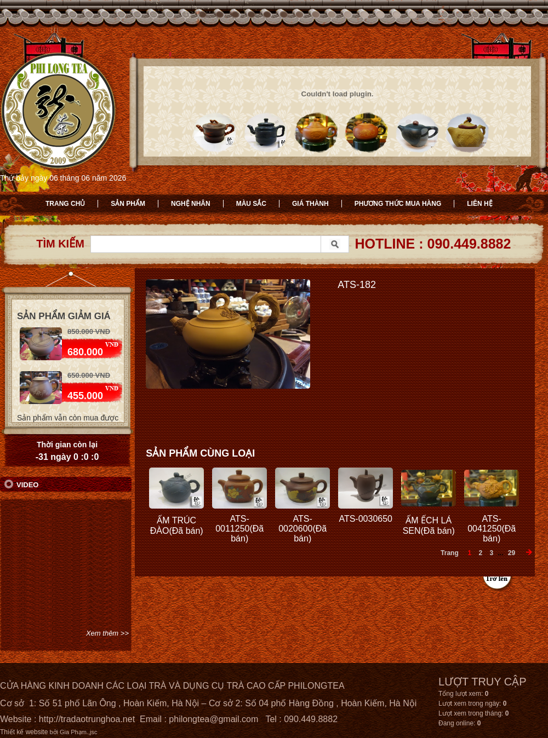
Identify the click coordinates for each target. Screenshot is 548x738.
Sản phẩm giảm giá (64, 316)
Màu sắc (251, 203)
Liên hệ (479, 203)
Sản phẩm (128, 203)
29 (511, 553)
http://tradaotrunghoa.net (87, 719)
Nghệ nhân (190, 203)
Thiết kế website (24, 732)
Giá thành (310, 203)
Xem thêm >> (107, 633)
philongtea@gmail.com (213, 719)
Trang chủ (65, 203)
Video (27, 485)
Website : (19, 719)
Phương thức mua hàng (398, 203)
